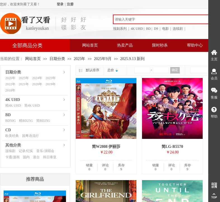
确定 (175, 70)
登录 (60, 4)
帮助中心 (195, 45)
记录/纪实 (26, 151)
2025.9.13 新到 (132, 59)
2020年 (37, 84)
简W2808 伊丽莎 (106, 146)
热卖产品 (125, 45)
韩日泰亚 (49, 157)
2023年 (51, 78)
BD (8, 115)
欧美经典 (12, 136)
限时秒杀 (160, 45)
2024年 (37, 78)
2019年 (51, 84)
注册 (70, 4)
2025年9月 (103, 59)
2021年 (24, 84)
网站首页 (90, 45)
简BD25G (43, 121)
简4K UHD (32, 105)
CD (8, 130)
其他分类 (13, 145)
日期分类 (57, 59)
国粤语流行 (30, 136)
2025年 (79, 59)
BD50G (10, 121)
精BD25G (26, 121)
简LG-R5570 (172, 146)
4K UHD (12, 100)
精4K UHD (13, 105)
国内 (26, 157)
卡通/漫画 (12, 157)
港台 (36, 157)
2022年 (10, 84)
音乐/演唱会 (45, 151)
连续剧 (10, 151)
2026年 (10, 78)
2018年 (10, 90)
